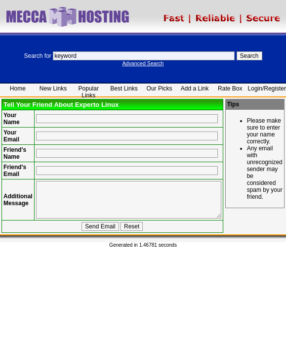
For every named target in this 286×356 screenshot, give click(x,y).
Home (18, 88)
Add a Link (195, 88)
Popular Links (89, 90)
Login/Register (267, 88)
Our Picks (159, 88)
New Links (53, 88)
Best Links (123, 88)
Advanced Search (142, 63)
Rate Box (230, 88)
